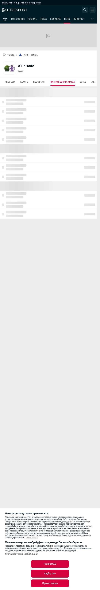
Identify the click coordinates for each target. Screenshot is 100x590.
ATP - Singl (31, 55)
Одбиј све (50, 573)
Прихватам (50, 564)
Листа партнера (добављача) (21, 554)
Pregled (10, 82)
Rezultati (39, 82)
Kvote (24, 82)
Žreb (83, 82)
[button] (85, 10)
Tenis (10, 55)
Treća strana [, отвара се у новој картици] (32, 538)
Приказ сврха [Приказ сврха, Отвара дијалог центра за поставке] (50, 583)
